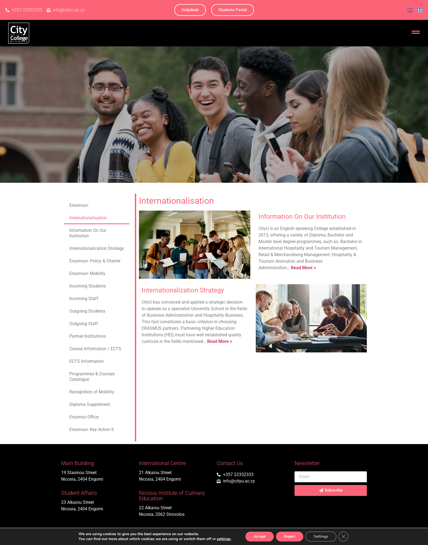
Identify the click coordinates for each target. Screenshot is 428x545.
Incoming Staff (83, 298)
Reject (289, 536)
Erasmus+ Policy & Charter (94, 260)
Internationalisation (88, 217)
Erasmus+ (79, 205)
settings (224, 539)
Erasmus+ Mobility (87, 273)
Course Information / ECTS (95, 348)
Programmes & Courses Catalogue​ (92, 376)
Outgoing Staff (83, 323)
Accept (260, 536)
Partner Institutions (87, 336)
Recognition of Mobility (91, 391)
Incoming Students (87, 286)
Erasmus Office (84, 417)
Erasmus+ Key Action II (91, 429)
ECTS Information (86, 361)
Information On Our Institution (87, 233)
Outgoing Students (87, 311)
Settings (321, 536)
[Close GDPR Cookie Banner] (343, 536)
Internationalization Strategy (96, 248)
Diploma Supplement (89, 404)
